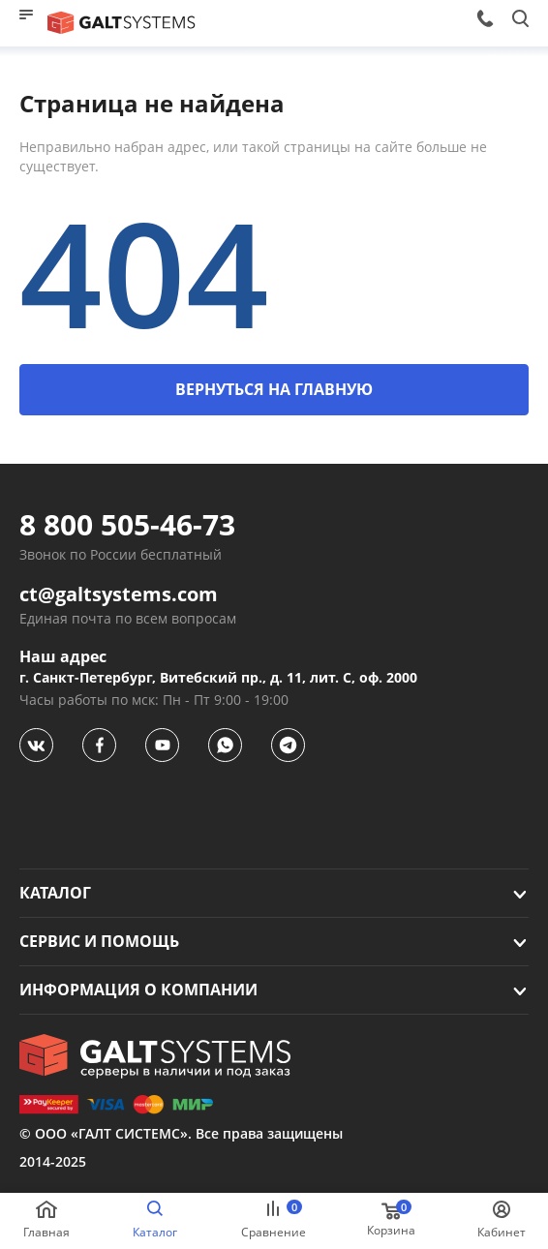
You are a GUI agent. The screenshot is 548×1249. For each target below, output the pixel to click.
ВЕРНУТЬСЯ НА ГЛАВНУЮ (274, 389)
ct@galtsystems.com (118, 594)
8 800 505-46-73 (127, 524)
